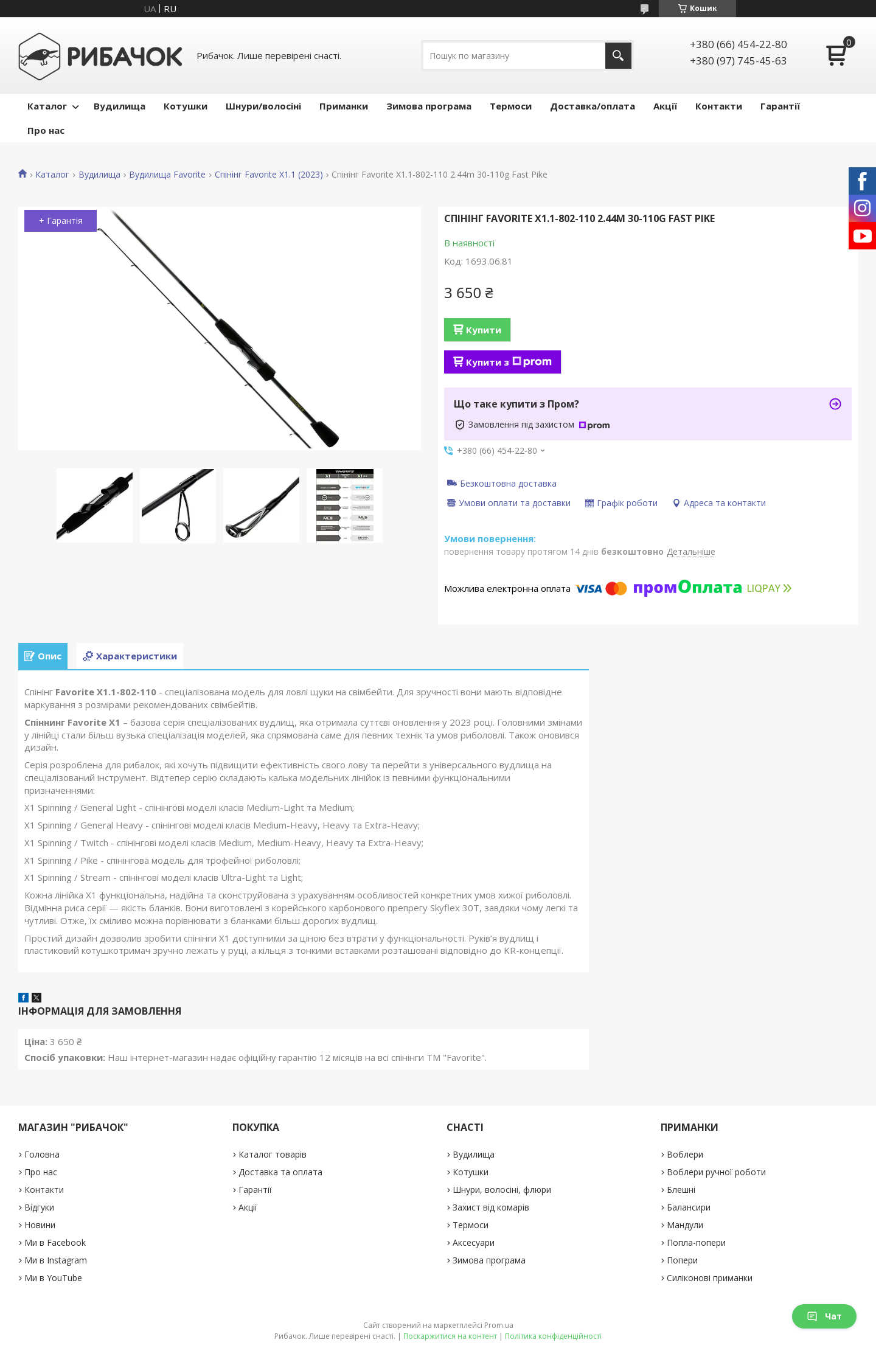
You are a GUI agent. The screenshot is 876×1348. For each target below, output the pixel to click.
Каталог (47, 106)
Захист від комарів (491, 1207)
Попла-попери (696, 1242)
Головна (42, 1154)
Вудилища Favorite (167, 174)
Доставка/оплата (592, 106)
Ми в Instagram (55, 1260)
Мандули (685, 1225)
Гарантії (780, 106)
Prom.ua (498, 1325)
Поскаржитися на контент (450, 1336)
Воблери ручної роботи (716, 1172)
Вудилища (119, 106)
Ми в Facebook (55, 1242)
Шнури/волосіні (263, 106)
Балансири (689, 1207)
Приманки (343, 106)
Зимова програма (428, 106)
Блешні (681, 1189)
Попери (682, 1260)
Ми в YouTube (53, 1278)
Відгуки (39, 1207)
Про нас (45, 130)
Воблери (685, 1154)
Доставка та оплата (280, 1172)
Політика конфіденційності (553, 1336)
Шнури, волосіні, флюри (502, 1189)
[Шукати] (618, 56)
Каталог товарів (272, 1154)
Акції (665, 106)
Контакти (718, 106)
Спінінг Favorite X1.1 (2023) (269, 174)
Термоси (511, 106)
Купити (483, 330)
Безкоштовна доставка (508, 483)
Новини (39, 1225)
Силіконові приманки (710, 1278)
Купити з (509, 362)
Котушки (185, 106)
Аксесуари (474, 1242)
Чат (824, 1316)
